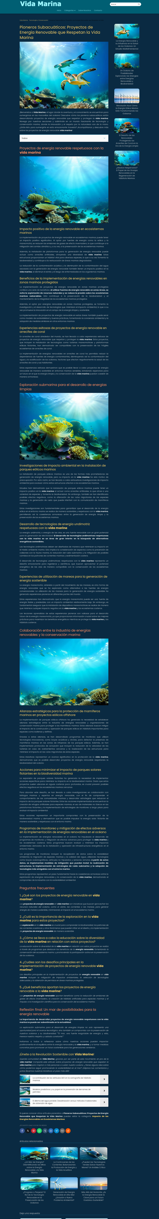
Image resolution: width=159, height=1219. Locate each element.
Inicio (59, 10)
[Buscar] (139, 4)
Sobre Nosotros (84, 10)
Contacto (98, 10)
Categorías (69, 10)
